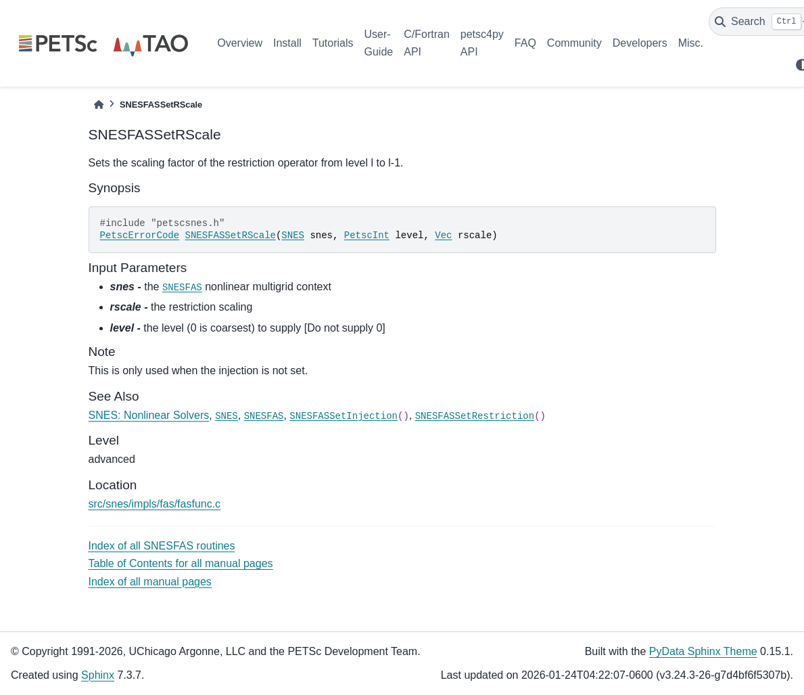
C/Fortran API (427, 43)
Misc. (690, 43)
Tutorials (333, 43)
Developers (640, 43)
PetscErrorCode (140, 235)
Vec (443, 235)
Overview (239, 43)
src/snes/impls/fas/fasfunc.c (155, 504)
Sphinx (97, 675)
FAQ (525, 43)
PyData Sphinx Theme (703, 651)
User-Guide (379, 43)
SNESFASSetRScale (230, 235)
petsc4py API (482, 43)
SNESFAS (182, 287)
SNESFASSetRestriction (474, 416)
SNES (292, 235)
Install (287, 43)
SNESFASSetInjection (343, 416)
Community (574, 43)
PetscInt (366, 235)
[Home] (98, 104)
